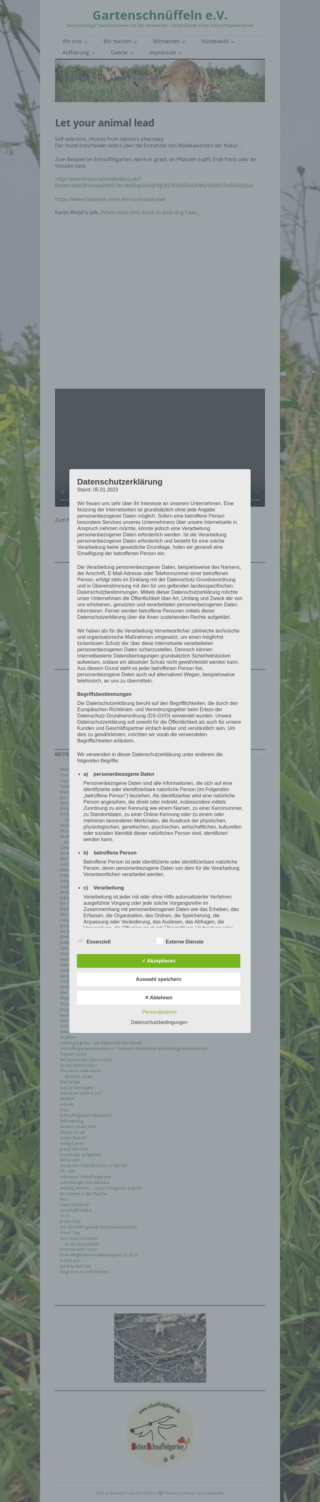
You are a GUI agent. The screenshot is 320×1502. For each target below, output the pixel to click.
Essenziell (94, 940)
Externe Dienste (179, 940)
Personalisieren (159, 1012)
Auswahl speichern (159, 979)
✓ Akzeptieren (159, 960)
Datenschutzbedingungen (159, 1022)
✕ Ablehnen (159, 997)
